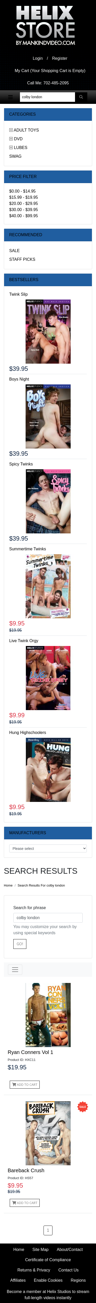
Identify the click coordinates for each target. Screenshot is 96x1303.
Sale (14, 250)
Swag (15, 156)
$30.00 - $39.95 (23, 209)
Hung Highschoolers (27, 732)
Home (8, 885)
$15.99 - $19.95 (23, 197)
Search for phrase (29, 908)
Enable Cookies (48, 1280)
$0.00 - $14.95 (22, 191)
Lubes (20, 147)
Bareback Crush (26, 1170)
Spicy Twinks (21, 464)
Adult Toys (26, 130)
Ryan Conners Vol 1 (30, 1052)
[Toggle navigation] (10, 97)
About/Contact (70, 1249)
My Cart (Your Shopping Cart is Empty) (50, 70)
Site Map (41, 1249)
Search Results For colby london (41, 885)
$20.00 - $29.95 (23, 203)
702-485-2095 (56, 83)
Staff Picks (22, 259)
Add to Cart (24, 1084)
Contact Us (68, 1270)
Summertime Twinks (27, 549)
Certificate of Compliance (48, 1260)
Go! (20, 944)
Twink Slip (18, 294)
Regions (78, 1280)
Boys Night (19, 379)
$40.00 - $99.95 (23, 216)
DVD (18, 139)
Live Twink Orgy (23, 641)
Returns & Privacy (33, 1270)
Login (38, 58)
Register (60, 58)
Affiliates (18, 1280)
